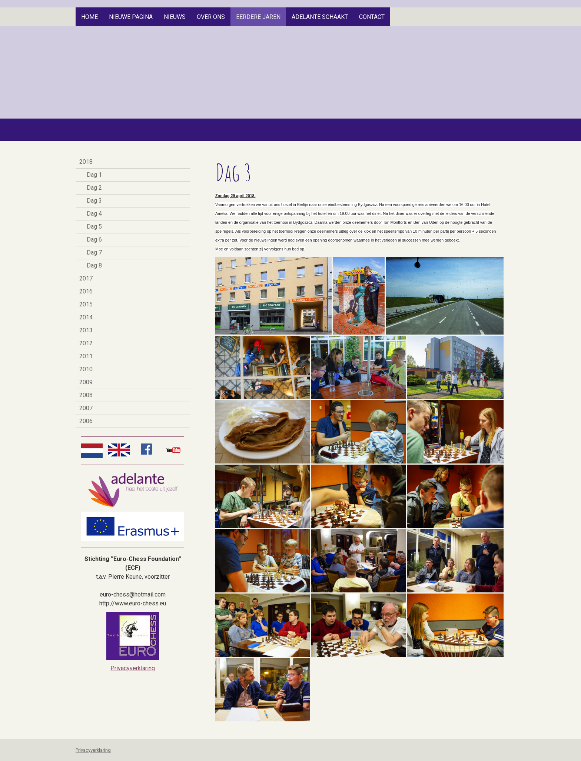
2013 (86, 330)
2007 (86, 408)
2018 (86, 161)
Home (89, 16)
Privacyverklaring (132, 668)
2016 (86, 291)
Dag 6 (94, 239)
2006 (86, 421)
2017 (86, 278)
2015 (86, 304)
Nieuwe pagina (131, 16)
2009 (86, 382)
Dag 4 (94, 213)
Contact (372, 16)
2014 (86, 317)
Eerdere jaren (258, 16)
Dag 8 (94, 265)
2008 (86, 395)
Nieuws (175, 16)
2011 (86, 356)
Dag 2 (94, 187)
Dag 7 (94, 252)
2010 (86, 369)
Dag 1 (94, 174)
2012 (86, 343)
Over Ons (211, 16)
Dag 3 (94, 200)
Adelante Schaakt (320, 16)
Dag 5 (94, 226)
